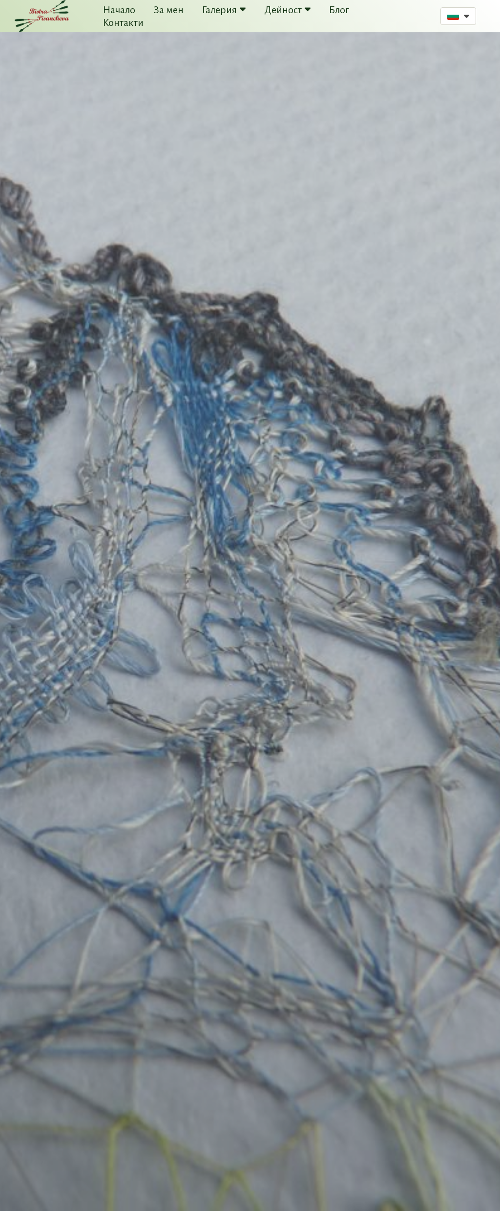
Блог (339, 9)
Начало (119, 9)
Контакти (123, 22)
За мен (169, 9)
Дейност (287, 9)
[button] (458, 16)
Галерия (224, 9)
